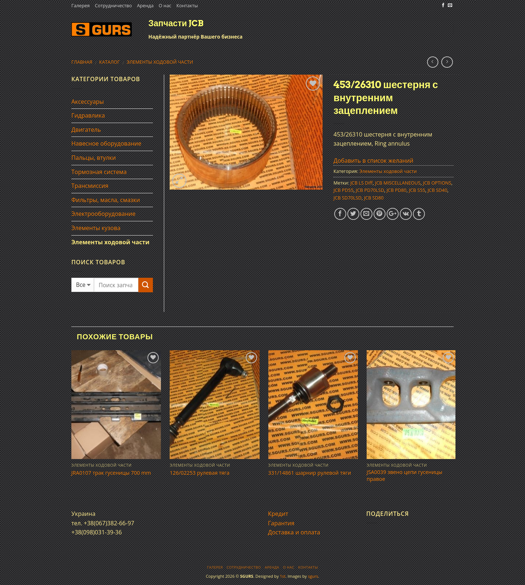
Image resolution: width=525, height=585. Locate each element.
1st (282, 576)
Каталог (109, 62)
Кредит (278, 514)
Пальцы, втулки (93, 158)
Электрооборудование (103, 214)
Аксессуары (87, 102)
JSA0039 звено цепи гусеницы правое (404, 475)
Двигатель (86, 130)
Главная (81, 62)
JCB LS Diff (361, 182)
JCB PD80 (397, 190)
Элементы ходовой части (160, 62)
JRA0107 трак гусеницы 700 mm (111, 473)
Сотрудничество (113, 5)
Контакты (187, 5)
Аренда (145, 5)
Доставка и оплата (294, 532)
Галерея (80, 5)
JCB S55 (417, 190)
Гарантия (281, 523)
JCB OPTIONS (437, 182)
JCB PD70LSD (370, 190)
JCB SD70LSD (347, 197)
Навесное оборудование (106, 143)
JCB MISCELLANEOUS (398, 182)
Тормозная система (99, 172)
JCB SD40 (437, 190)
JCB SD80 (374, 197)
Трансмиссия (89, 186)
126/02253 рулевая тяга (199, 473)
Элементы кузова (96, 228)
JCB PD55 (343, 190)
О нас (165, 5)
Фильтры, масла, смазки (105, 200)
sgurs (313, 576)
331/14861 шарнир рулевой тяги (309, 473)
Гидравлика (88, 115)
